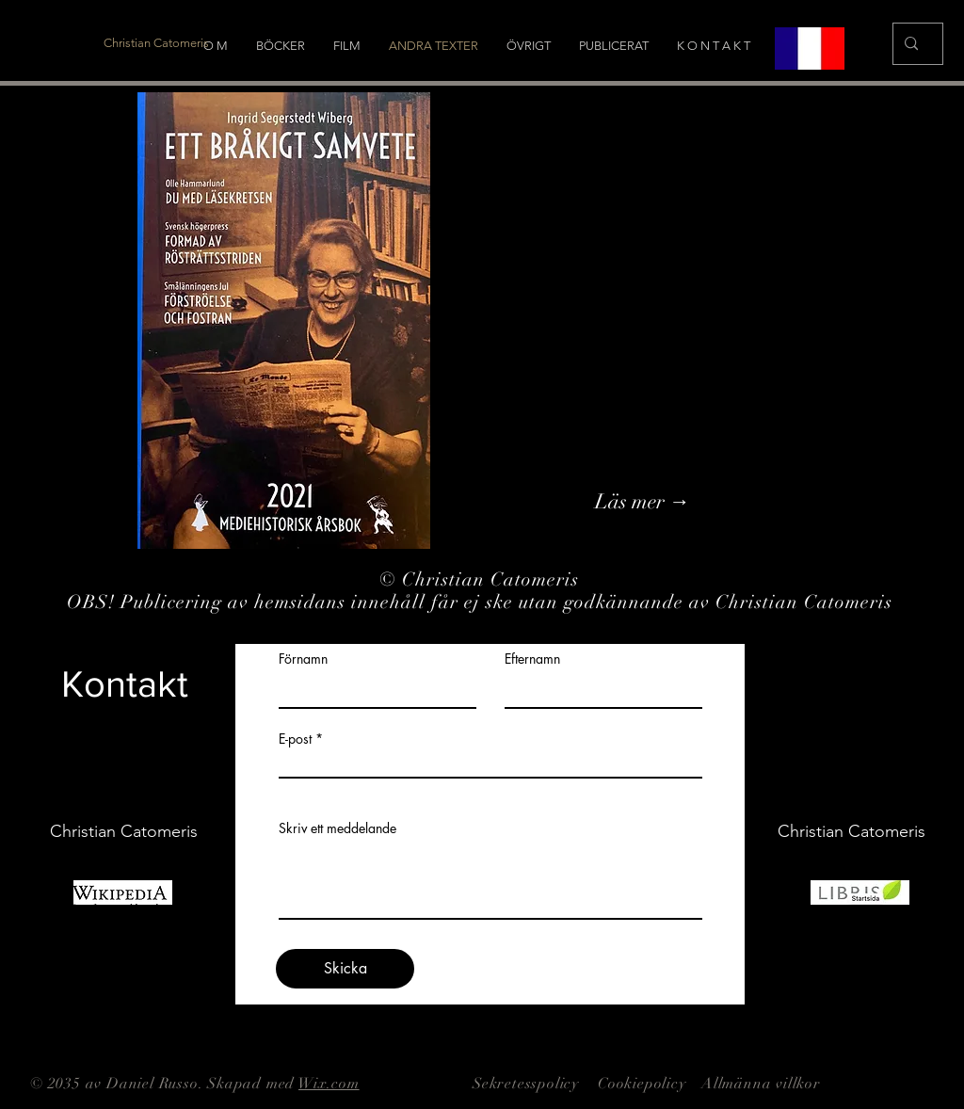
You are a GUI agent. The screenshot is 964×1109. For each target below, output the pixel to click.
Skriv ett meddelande (337, 828)
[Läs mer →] (697, 502)
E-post (295, 739)
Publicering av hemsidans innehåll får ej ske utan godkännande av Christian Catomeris (509, 602)
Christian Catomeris (493, 579)
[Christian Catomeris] (156, 43)
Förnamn (303, 659)
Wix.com (329, 1083)
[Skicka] (345, 968)
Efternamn (532, 659)
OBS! (93, 602)
